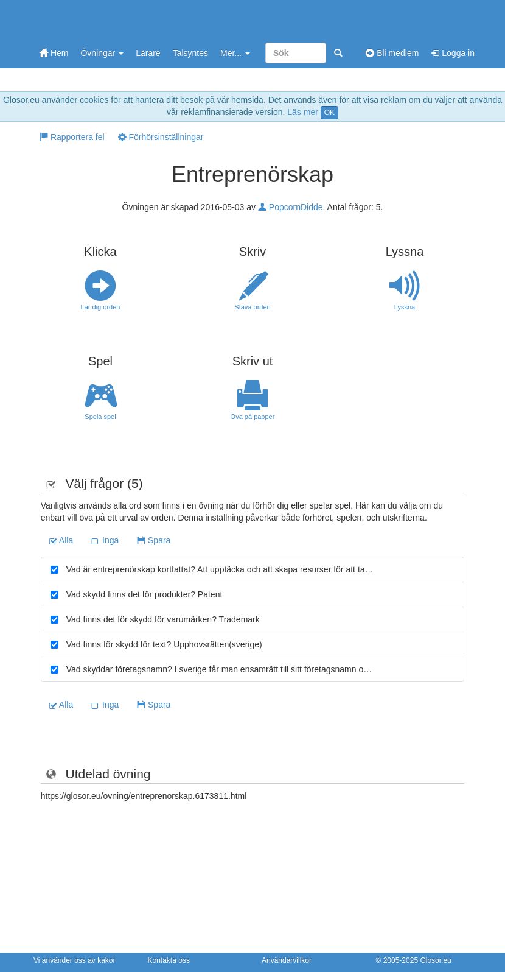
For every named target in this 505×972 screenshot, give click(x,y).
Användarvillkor (287, 960)
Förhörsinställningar (161, 137)
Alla (61, 540)
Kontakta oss (169, 960)
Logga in (453, 53)
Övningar (102, 53)
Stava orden (252, 290)
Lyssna (405, 290)
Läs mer (302, 112)
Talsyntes (190, 53)
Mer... (235, 53)
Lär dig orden (100, 290)
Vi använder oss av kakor (74, 960)
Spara (153, 540)
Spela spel (100, 400)
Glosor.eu (435, 960)
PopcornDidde (290, 207)
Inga (105, 540)
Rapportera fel (72, 137)
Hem (54, 53)
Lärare (148, 53)
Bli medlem (392, 53)
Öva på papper (252, 400)
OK (329, 112)
